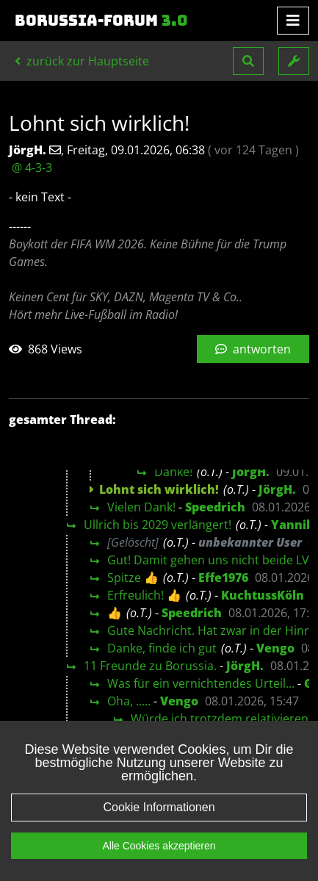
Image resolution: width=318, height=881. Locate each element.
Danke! (173, 472)
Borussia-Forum (101, 20)
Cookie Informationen (158, 827)
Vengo (275, 648)
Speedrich (215, 507)
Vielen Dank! (141, 507)
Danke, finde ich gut (162, 648)
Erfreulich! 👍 (144, 595)
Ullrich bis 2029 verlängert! (157, 525)
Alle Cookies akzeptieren (158, 866)
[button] (248, 61)
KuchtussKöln (262, 595)
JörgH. (251, 472)
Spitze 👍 (133, 577)
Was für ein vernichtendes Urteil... (200, 683)
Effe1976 (223, 577)
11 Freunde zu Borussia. (150, 666)
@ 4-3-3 (32, 167)
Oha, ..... (128, 701)
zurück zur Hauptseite (82, 61)
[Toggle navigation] (293, 21)
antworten (253, 349)
